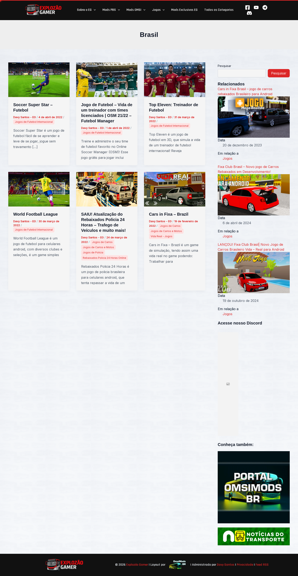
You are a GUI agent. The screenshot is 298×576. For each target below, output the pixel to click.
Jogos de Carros (102, 242)
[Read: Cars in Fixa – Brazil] (174, 189)
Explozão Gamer (137, 565)
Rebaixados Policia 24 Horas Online (104, 257)
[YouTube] (256, 7)
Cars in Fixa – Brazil (168, 214)
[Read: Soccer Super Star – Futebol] (39, 79)
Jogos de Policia (93, 252)
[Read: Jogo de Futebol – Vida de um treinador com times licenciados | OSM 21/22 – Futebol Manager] (106, 79)
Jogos (158, 10)
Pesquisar (224, 66)
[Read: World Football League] (39, 189)
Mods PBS (111, 10)
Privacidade (245, 565)
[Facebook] (247, 7)
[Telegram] (264, 7)
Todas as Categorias (218, 10)
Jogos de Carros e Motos (98, 247)
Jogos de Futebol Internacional (34, 121)
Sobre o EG (86, 10)
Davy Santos (225, 565)
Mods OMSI (135, 10)
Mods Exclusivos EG (184, 10)
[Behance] (249, 13)
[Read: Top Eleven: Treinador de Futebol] (174, 79)
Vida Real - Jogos (161, 236)
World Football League (35, 214)
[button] (94, 10)
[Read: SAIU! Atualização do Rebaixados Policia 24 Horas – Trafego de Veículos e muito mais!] (106, 189)
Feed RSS (262, 565)
